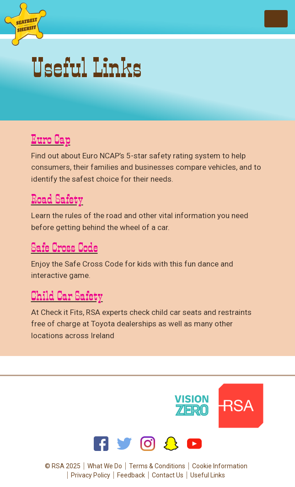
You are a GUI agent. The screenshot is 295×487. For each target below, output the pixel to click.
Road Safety (57, 199)
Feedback (131, 475)
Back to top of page (147, 368)
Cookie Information (219, 466)
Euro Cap (50, 139)
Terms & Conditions (157, 466)
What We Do (104, 466)
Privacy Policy (90, 475)
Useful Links (207, 475)
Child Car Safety (67, 296)
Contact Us (167, 475)
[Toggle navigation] (276, 18)
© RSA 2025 (62, 466)
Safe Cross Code (64, 247)
